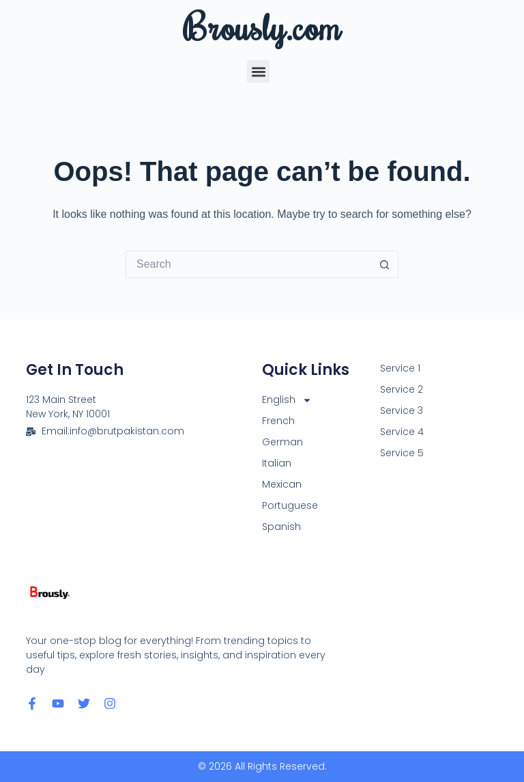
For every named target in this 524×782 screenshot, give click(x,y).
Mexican (282, 484)
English (287, 400)
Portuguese (290, 505)
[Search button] (384, 264)
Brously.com (262, 26)
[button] (258, 71)
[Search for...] (248, 264)
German (282, 442)
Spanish (281, 526)
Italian (276, 463)
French (278, 421)
